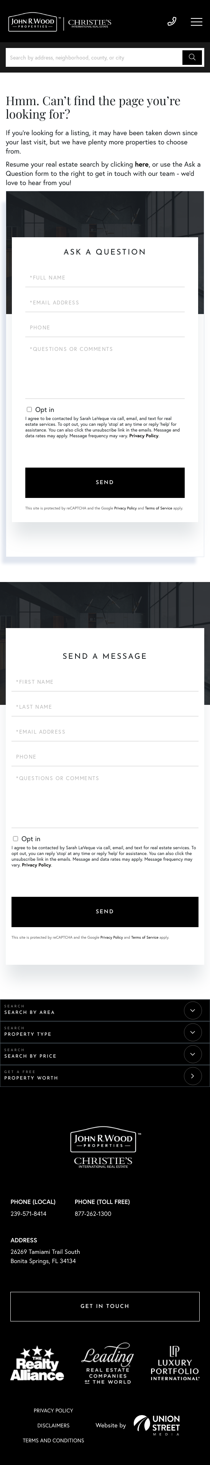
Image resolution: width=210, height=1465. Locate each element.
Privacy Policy (143, 436)
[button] (192, 57)
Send (105, 483)
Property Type (28, 1034)
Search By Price (30, 1056)
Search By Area (29, 1012)
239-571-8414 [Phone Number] (171, 22)
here (142, 164)
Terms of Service (158, 508)
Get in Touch (105, 1307)
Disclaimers (53, 1425)
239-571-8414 (28, 1214)
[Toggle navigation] (196, 22)
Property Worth (31, 1078)
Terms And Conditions (53, 1440)
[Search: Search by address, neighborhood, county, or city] (95, 57)
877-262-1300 (93, 1214)
